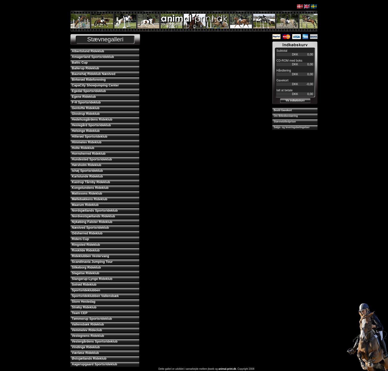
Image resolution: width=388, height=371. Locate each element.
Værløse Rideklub (85, 353)
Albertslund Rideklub (88, 51)
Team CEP (79, 313)
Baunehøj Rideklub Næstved (93, 74)
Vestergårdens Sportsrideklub (95, 341)
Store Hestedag (83, 301)
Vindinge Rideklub (86, 347)
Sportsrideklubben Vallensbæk (95, 296)
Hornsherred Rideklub (89, 153)
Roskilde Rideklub (86, 250)
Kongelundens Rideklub (90, 188)
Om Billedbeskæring (286, 116)
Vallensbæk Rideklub (88, 324)
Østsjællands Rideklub (89, 358)
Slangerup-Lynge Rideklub (92, 279)
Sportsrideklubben (86, 290)
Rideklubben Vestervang (90, 256)
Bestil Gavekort (283, 110)
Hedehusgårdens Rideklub (92, 119)
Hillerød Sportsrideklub (89, 136)
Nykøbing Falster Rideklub (92, 222)
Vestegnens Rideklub (88, 336)
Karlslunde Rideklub (87, 176)
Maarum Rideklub (85, 205)
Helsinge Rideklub (86, 131)
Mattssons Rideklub (87, 193)
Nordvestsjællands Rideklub (93, 216)
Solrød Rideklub (84, 284)
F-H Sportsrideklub (86, 102)
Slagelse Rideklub (85, 273)
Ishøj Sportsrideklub (87, 171)
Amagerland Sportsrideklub (93, 57)
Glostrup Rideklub (86, 114)
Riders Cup (80, 239)
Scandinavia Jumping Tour (92, 262)
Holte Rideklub (83, 148)
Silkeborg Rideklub (86, 267)
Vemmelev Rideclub (87, 330)
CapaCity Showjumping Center (95, 85)
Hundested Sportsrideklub (92, 159)
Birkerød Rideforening (89, 79)
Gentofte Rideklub (85, 108)
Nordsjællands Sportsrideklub (95, 210)
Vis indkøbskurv (295, 100)
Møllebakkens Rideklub (89, 199)
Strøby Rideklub (84, 307)
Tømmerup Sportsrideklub (92, 319)
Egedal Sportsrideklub (89, 91)
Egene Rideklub (84, 97)
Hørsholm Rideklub (86, 165)
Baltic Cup (80, 62)
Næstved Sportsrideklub (90, 227)
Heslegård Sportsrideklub (91, 125)
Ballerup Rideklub (85, 68)
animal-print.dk (227, 369)
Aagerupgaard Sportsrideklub (94, 364)
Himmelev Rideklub (86, 142)
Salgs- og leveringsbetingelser (292, 127)
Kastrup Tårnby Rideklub (91, 182)
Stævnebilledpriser (285, 121)
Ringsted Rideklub (86, 245)
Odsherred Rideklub (87, 233)
